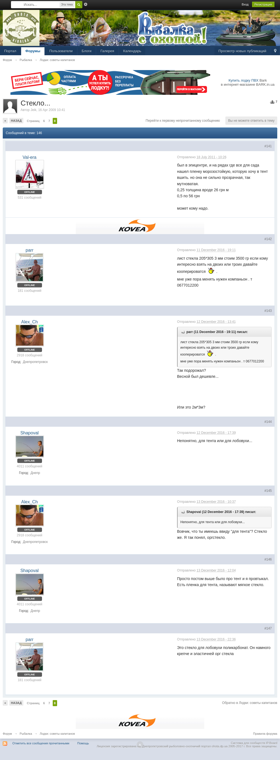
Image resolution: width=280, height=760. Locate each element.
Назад (16, 120)
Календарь (132, 51)
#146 (268, 559)
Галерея (107, 51)
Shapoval (29, 433)
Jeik (33, 110)
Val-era (29, 157)
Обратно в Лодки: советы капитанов (249, 703)
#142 (268, 239)
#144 (268, 422)
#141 (268, 146)
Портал (10, 51)
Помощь (83, 743)
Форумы (32, 51)
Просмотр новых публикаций (242, 51)
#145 (268, 491)
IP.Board (271, 743)
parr (29, 250)
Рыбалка (26, 733)
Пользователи (61, 51)
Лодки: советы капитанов (57, 733)
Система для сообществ (248, 743)
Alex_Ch (29, 322)
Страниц (33, 121)
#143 (268, 311)
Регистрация (263, 4)
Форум (7, 733)
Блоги (86, 51)
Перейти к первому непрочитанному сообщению (183, 121)
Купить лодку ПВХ (244, 80)
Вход (245, 4)
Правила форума (265, 733)
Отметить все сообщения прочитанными (40, 743)
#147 (268, 628)
